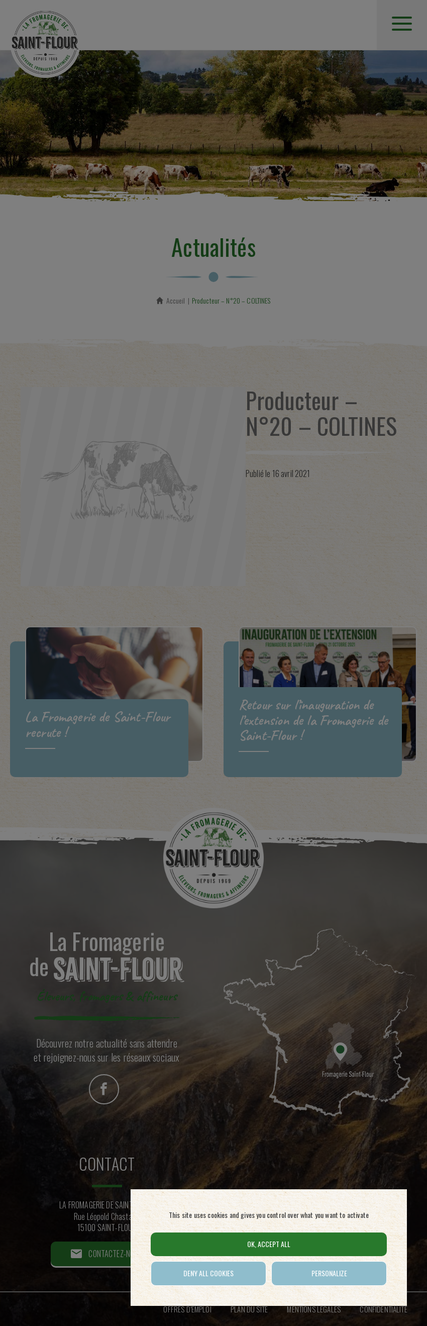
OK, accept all (268, 1244)
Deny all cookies (208, 1273)
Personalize (329, 1273)
